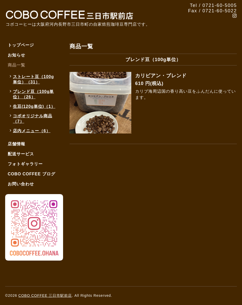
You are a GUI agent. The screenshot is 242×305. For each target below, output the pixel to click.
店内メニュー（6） (31, 131)
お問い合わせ (21, 184)
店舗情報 (16, 144)
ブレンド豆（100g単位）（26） (33, 94)
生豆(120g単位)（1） (34, 106)
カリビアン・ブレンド (161, 75)
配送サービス (21, 154)
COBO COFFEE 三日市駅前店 (45, 295)
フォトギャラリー (25, 164)
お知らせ (16, 55)
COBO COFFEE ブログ (31, 174)
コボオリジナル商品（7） (32, 118)
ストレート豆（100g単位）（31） (33, 79)
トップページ (21, 45)
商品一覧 (16, 65)
